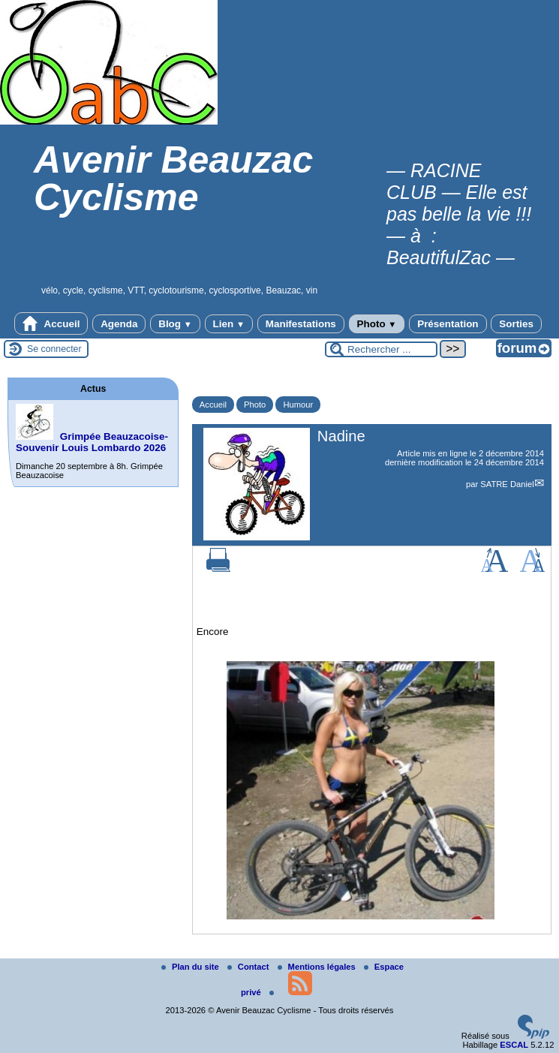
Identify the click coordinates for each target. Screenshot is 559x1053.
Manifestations (301, 323)
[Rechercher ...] (381, 349)
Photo (377, 323)
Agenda (119, 323)
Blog (175, 323)
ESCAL (514, 1044)
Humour (298, 404)
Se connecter (54, 349)
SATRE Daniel (506, 484)
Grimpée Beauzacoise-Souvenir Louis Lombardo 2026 (92, 442)
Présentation (447, 323)
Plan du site (191, 966)
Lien (229, 323)
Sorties (516, 323)
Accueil (51, 323)
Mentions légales (318, 966)
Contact (249, 966)
